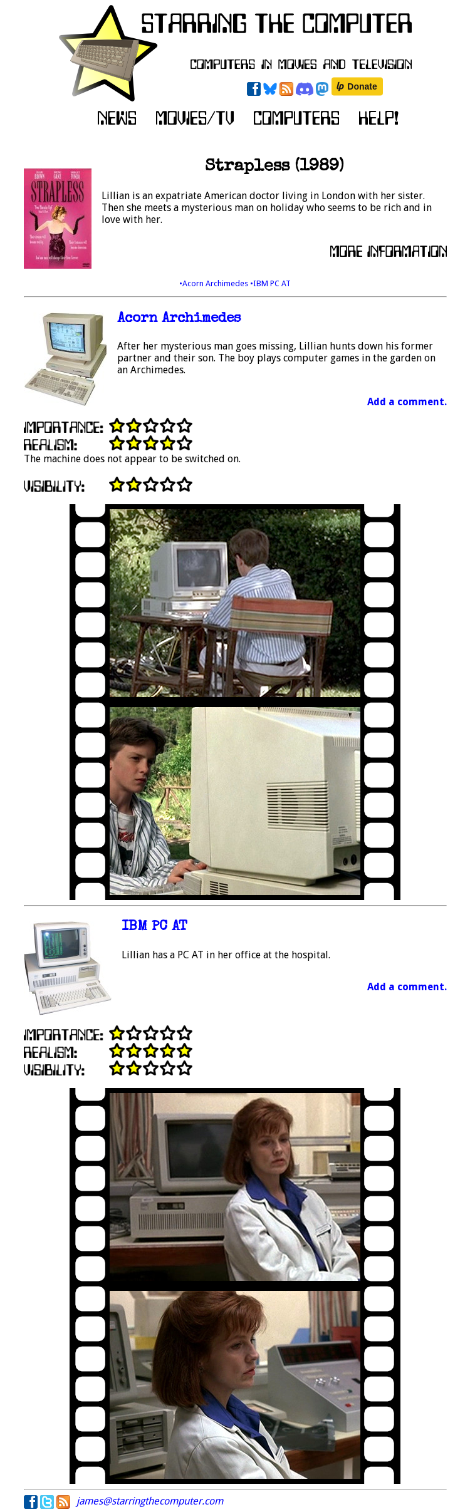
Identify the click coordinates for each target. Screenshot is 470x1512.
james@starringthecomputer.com (149, 1501)
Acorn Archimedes (179, 319)
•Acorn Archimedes (214, 283)
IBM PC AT (154, 927)
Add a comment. (407, 402)
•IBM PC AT (270, 283)
